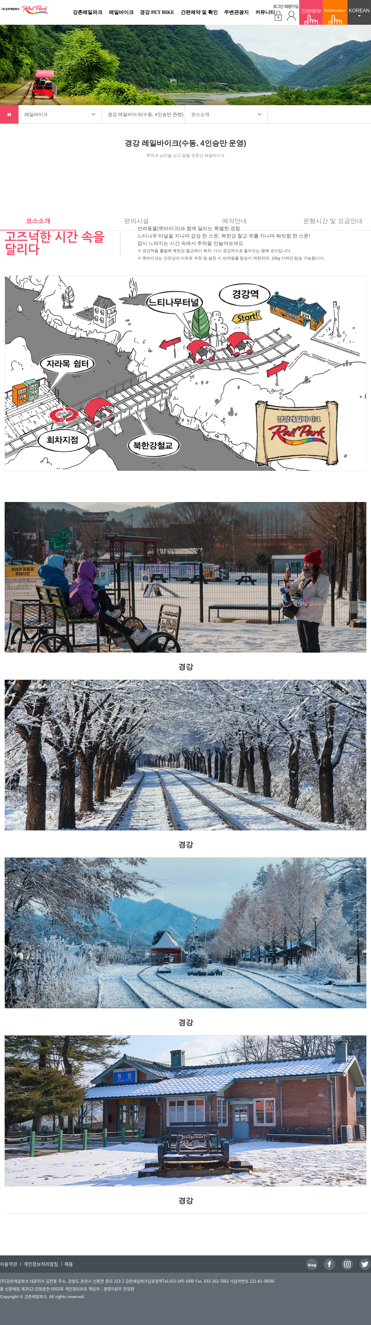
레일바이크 (121, 12)
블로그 (312, 1264)
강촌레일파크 (25, 13)
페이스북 (329, 1264)
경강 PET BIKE (157, 12)
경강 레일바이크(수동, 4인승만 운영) (145, 114)
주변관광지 (236, 12)
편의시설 (136, 221)
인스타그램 (347, 1264)
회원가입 (291, 12)
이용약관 (8, 1264)
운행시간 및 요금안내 (332, 221)
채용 (68, 1264)
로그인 (278, 12)
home (9, 114)
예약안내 (234, 221)
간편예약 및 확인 (199, 12)
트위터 (365, 1264)
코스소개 (200, 114)
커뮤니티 (265, 12)
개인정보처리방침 (41, 1264)
